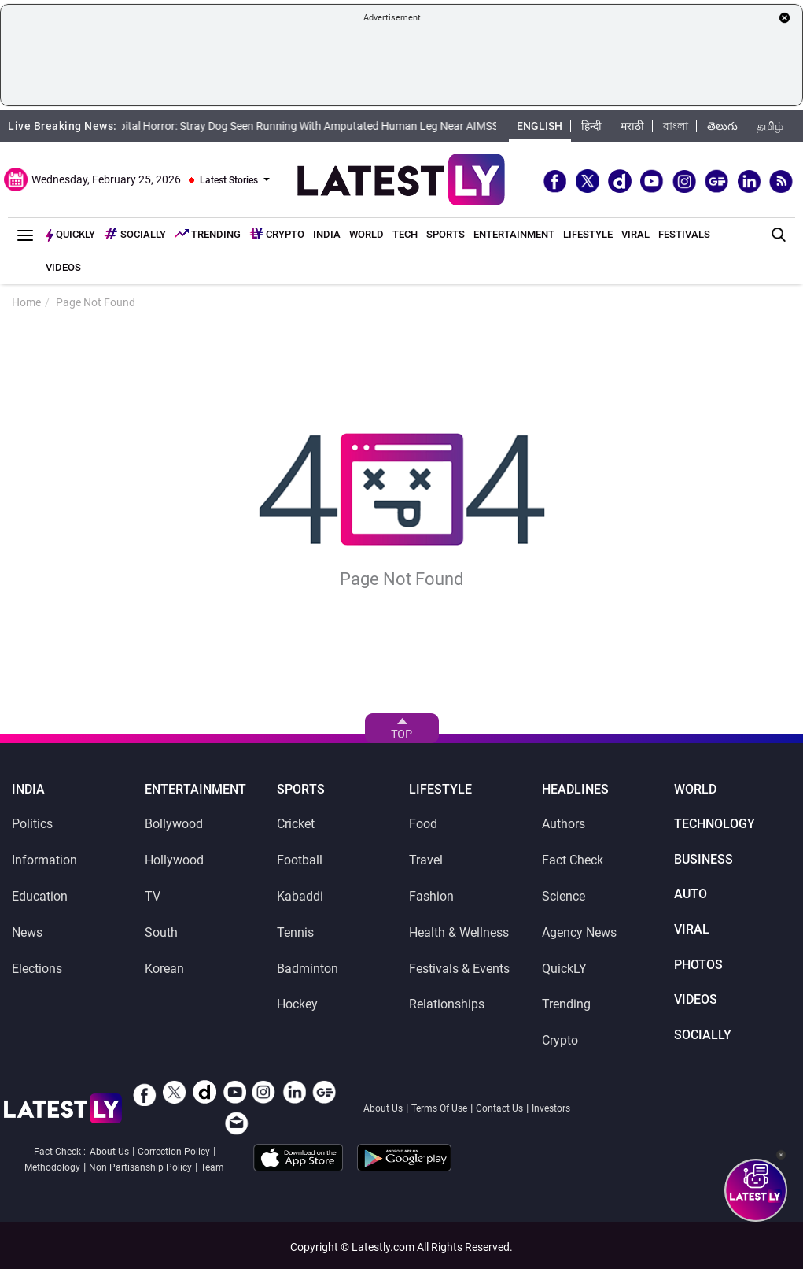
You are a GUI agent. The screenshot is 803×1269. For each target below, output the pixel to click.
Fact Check (572, 860)
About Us (383, 1108)
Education (40, 896)
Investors (551, 1108)
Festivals (684, 234)
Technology (714, 824)
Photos (698, 965)
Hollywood (174, 860)
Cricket (296, 823)
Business (703, 860)
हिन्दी (591, 126)
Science (563, 896)
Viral (635, 234)
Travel (426, 860)
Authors (563, 823)
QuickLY (564, 968)
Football (299, 860)
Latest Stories (229, 180)
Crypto (276, 234)
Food (423, 823)
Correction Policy (174, 1151)
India (327, 234)
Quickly (70, 235)
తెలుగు (722, 126)
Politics (32, 823)
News (27, 932)
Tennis (295, 932)
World (366, 234)
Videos (63, 267)
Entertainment (513, 234)
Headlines (575, 789)
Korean (164, 968)
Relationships (446, 1004)
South (161, 932)
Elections (37, 968)
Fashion (431, 896)
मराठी (632, 126)
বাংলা (675, 126)
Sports (445, 234)
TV (152, 896)
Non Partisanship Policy (140, 1167)
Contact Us (499, 1108)
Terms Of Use (439, 1108)
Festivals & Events (459, 968)
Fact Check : (60, 1151)
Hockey (297, 1004)
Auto (690, 894)
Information (44, 860)
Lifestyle (588, 234)
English (539, 126)
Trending (208, 234)
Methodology (52, 1167)
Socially (135, 234)
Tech (405, 234)
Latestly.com (383, 1247)
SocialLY (702, 1035)
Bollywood (174, 823)
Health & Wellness (459, 932)
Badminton (307, 968)
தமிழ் (770, 126)
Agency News (579, 932)
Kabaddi (300, 896)
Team (212, 1167)
